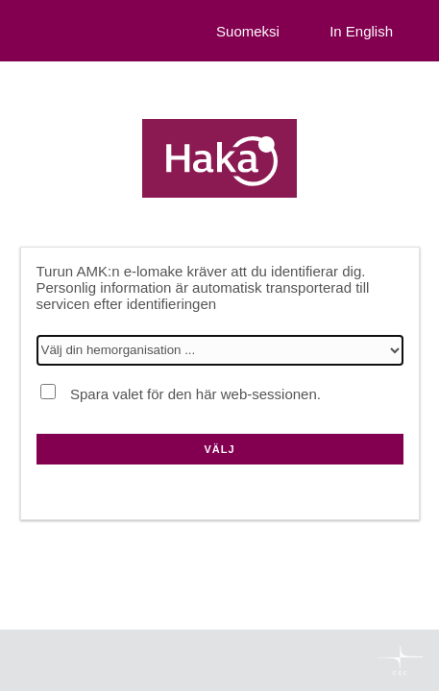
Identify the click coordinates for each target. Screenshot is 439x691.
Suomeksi (248, 31)
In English (361, 31)
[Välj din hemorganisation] (220, 350)
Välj (219, 449)
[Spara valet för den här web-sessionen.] (48, 391)
